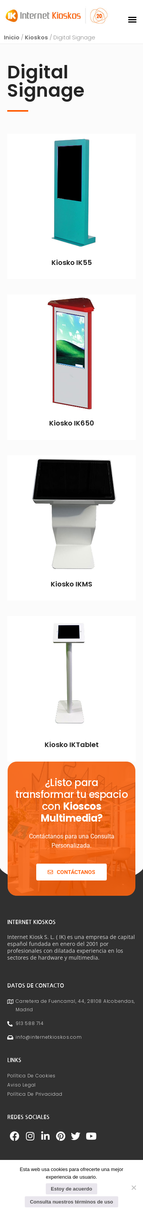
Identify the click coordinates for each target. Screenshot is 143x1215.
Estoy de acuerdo (71, 1189)
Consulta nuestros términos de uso (71, 1202)
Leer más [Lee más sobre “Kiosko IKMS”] (71, 598)
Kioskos (36, 40)
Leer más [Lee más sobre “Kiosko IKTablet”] (71, 759)
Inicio (11, 40)
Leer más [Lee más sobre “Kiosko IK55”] (71, 277)
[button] (132, 19)
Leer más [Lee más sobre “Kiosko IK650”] (71, 437)
